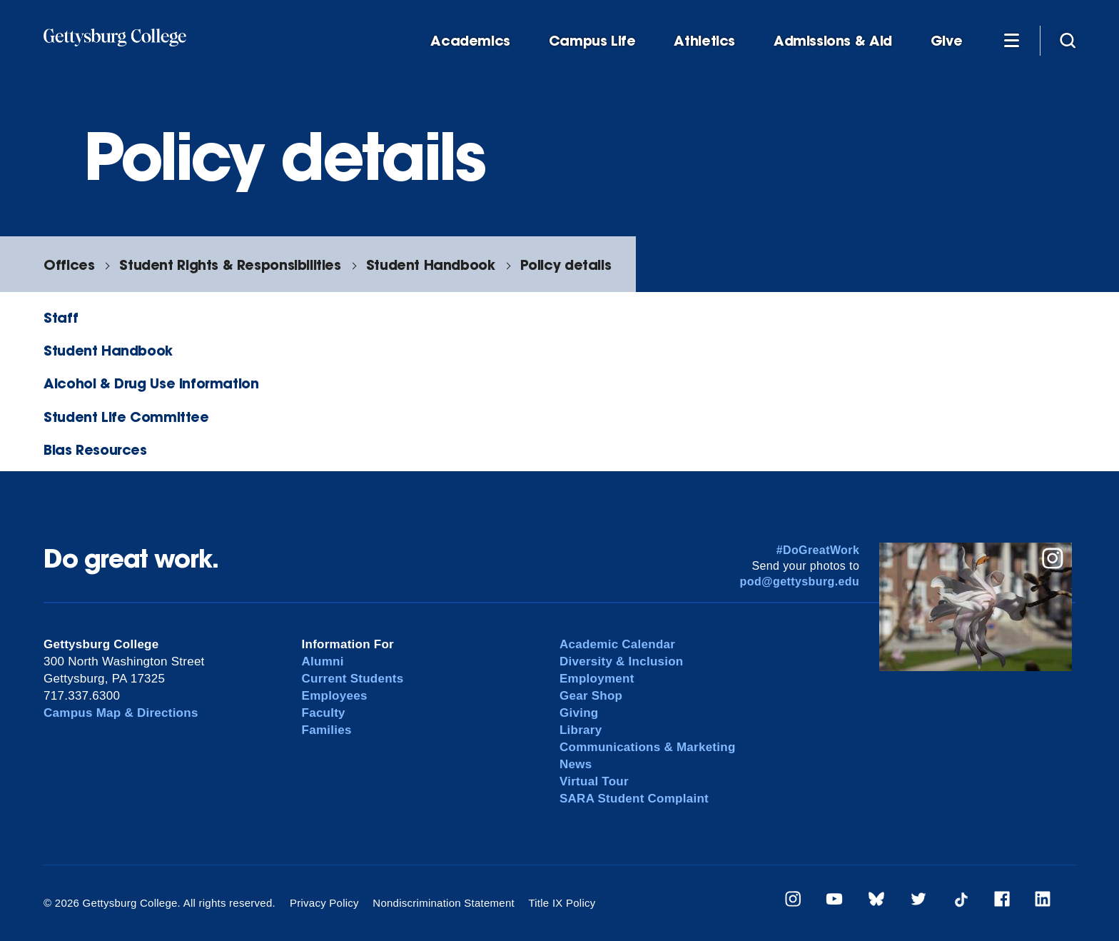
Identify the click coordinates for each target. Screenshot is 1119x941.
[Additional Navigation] (1011, 40)
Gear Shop (591, 696)
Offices (69, 264)
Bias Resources (95, 449)
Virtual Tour (594, 781)
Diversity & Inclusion (622, 661)
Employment (597, 678)
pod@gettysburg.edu (800, 581)
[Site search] (1067, 40)
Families (327, 730)
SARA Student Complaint (634, 798)
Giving (579, 713)
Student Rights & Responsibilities (229, 264)
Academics (470, 41)
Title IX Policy (561, 903)
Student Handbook (430, 264)
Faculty (323, 713)
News (576, 764)
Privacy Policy (324, 903)
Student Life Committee (126, 416)
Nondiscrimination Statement (444, 903)
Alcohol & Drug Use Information (151, 383)
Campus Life (592, 41)
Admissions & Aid (833, 41)
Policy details (566, 264)
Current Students (353, 678)
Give (946, 41)
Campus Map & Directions (121, 713)
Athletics (704, 41)
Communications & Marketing (648, 747)
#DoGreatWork (818, 550)
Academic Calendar (617, 644)
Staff (61, 317)
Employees (335, 696)
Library (581, 730)
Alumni (323, 661)
